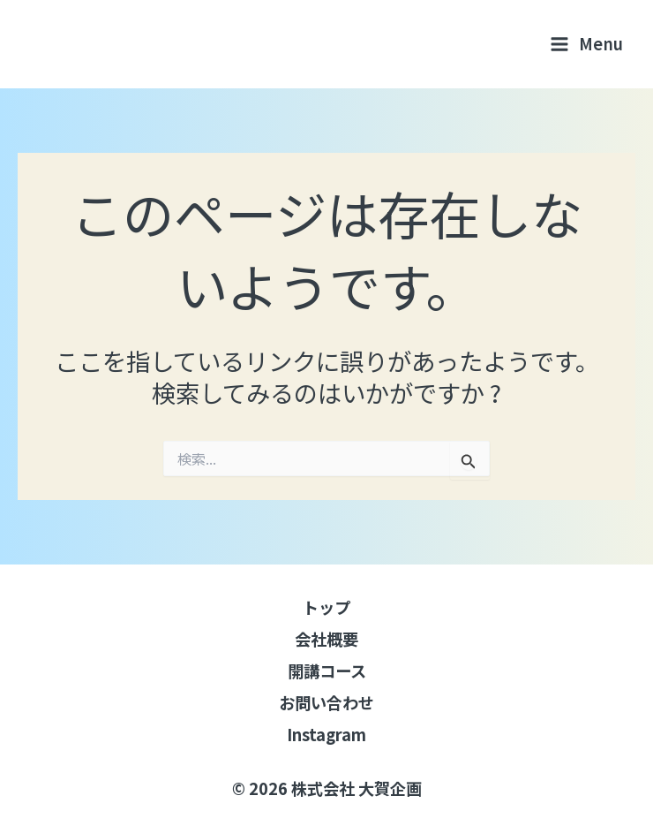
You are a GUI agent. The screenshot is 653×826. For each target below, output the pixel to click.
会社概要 (326, 638)
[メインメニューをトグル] (586, 44)
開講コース (327, 670)
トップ (326, 606)
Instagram (326, 734)
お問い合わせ (326, 702)
